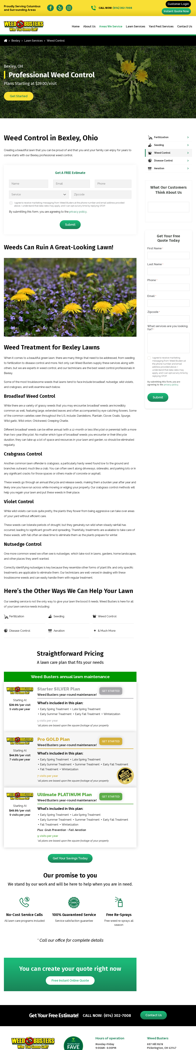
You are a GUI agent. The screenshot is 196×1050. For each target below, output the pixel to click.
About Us (89, 26)
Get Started (18, 96)
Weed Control (107, 616)
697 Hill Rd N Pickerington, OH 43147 (161, 1046)
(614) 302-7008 (111, 8)
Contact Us (184, 26)
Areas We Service (110, 26)
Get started (111, 691)
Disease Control (19, 630)
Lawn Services (135, 26)
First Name (155, 248)
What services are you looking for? (167, 328)
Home (76, 26)
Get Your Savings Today (70, 858)
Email (151, 296)
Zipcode (153, 312)
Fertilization (16, 616)
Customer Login (178, 4)
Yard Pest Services (161, 26)
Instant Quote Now (176, 11)
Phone (152, 280)
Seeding (59, 616)
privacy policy (78, 211)
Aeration (59, 630)
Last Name (155, 264)
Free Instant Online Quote (70, 980)
